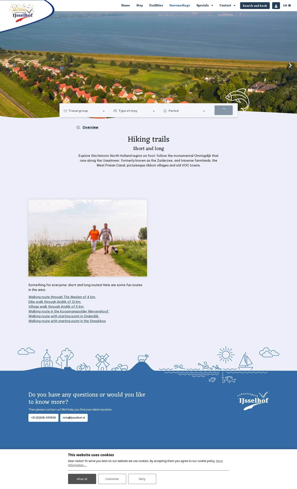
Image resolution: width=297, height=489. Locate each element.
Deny (142, 479)
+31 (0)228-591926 (43, 417)
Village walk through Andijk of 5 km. (56, 307)
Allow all (82, 479)
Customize (112, 479)
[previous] (6, 65)
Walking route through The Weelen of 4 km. (62, 297)
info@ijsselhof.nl (74, 417)
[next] (290, 65)
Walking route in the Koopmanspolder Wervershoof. (68, 311)
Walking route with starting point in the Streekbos (67, 321)
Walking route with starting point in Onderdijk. (63, 316)
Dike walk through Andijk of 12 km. (54, 302)
